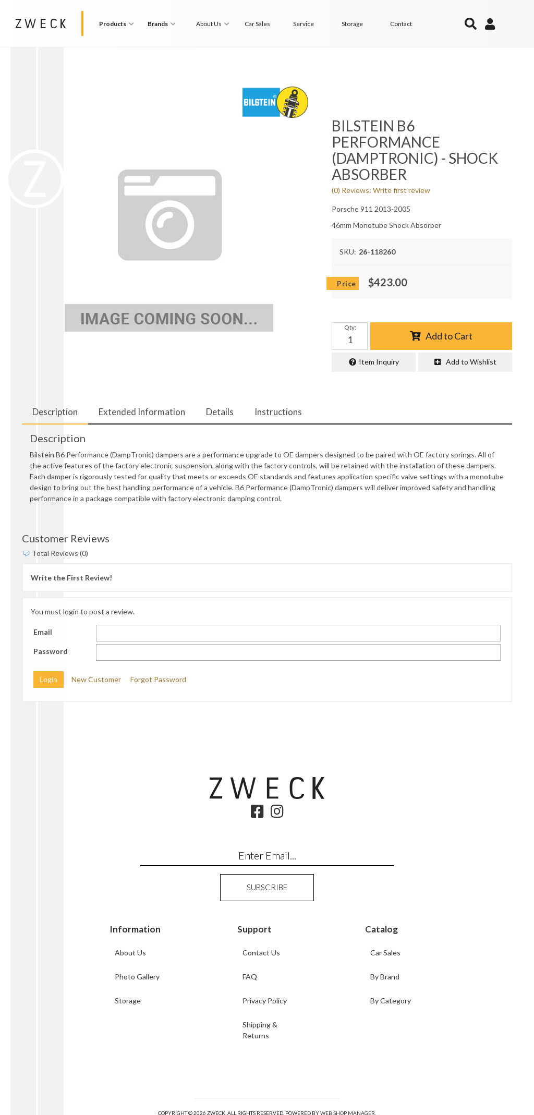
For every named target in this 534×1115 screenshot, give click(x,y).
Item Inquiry (379, 361)
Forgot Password (158, 679)
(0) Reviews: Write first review (381, 190)
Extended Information (142, 411)
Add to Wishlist (471, 361)
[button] (118, 24)
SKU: (347, 251)
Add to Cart (449, 335)
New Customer (96, 679)
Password (50, 651)
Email (42, 631)
